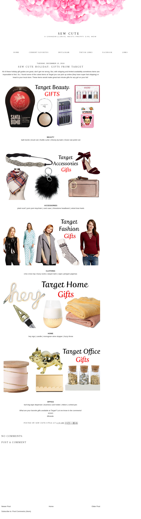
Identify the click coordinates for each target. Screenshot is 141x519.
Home (16, 52)
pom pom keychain (34, 208)
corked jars (72, 405)
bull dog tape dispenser (33, 405)
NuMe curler (45, 140)
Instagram (63, 52)
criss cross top (29, 274)
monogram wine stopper (53, 336)
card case (47, 208)
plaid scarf (21, 208)
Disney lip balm (57, 140)
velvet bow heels (77, 208)
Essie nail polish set (72, 140)
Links (125, 52)
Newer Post (6, 506)
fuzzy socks (41, 274)
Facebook (107, 52)
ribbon (64, 405)
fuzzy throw (68, 336)
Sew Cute (69, 34)
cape (60, 274)
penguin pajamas (70, 274)
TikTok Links (85, 52)
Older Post (96, 506)
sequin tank (52, 274)
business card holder (52, 405)
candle (39, 336)
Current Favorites (38, 52)
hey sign (32, 336)
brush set (34, 140)
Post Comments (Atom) (21, 511)
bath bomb (25, 140)
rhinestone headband (61, 208)
